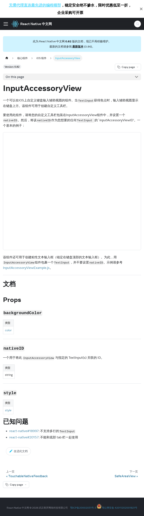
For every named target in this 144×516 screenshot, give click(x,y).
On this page (15, 77)
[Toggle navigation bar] (6, 24)
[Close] (141, 9)
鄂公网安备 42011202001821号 (119, 507)
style (8, 410)
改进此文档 (18, 451)
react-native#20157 (24, 437)
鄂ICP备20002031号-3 (83, 507)
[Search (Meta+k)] (137, 23)
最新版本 (77, 46)
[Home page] (6, 58)
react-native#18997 (24, 431)
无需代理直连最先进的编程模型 (35, 5)
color (8, 330)
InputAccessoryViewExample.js (26, 268)
